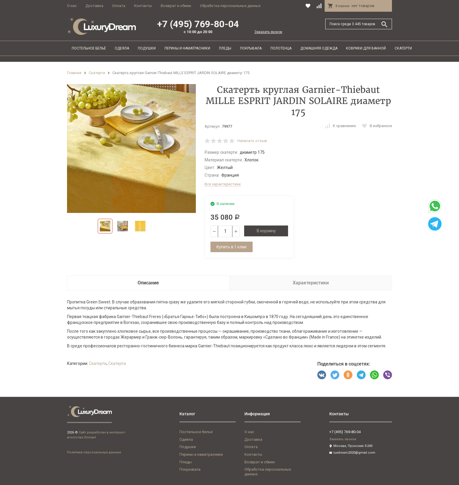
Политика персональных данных (94, 452)
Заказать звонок (268, 32)
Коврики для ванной (366, 48)
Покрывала (251, 48)
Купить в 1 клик (231, 247)
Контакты (143, 6)
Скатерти (403, 48)
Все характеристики (223, 184)
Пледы (225, 48)
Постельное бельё (89, 48)
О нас (72, 6)
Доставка (94, 6)
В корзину (266, 230)
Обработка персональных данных (230, 6)
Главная (74, 73)
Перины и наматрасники (187, 48)
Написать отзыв (252, 141)
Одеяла (122, 48)
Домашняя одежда (319, 48)
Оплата (118, 6)
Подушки (147, 48)
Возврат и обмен (176, 6)
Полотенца (281, 48)
